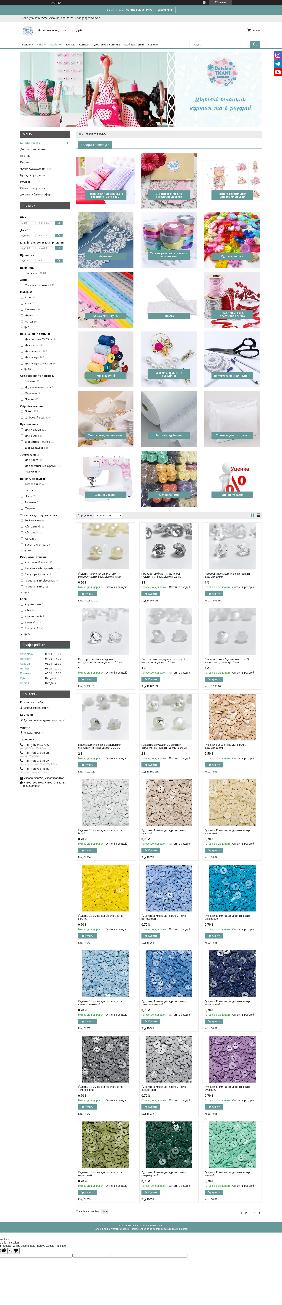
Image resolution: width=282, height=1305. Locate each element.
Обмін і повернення (32, 188)
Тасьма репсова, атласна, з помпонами (168, 255)
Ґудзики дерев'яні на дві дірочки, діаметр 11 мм (226, 746)
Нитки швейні (105, 375)
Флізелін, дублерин (168, 435)
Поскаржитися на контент (144, 1229)
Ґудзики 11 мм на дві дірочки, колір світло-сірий (164, 1088)
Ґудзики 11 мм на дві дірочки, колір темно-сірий (100, 1088)
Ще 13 (27, 369)
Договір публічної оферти (36, 194)
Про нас (70, 44)
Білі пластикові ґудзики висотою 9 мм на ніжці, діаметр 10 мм (227, 661)
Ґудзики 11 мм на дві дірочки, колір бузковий (227, 1088)
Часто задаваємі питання (36, 168)
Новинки (152, 44)
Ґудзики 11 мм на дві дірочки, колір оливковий (100, 1174)
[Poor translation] (14, 1251)
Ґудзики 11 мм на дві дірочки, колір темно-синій (227, 1003)
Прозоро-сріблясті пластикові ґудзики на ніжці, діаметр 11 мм (161, 575)
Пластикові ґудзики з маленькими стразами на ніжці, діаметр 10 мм (99, 746)
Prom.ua (158, 1225)
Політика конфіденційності (173, 1229)
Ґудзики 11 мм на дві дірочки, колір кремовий (227, 832)
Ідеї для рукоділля (32, 175)
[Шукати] (255, 44)
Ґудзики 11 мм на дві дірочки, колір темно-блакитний (164, 1003)
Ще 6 (26, 327)
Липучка (169, 316)
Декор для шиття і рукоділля (169, 374)
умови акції (165, 10)
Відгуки (25, 162)
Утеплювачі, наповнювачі (105, 435)
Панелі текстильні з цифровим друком (232, 195)
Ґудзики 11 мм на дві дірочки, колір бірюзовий (227, 917)
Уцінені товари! (232, 494)
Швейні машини (105, 494)
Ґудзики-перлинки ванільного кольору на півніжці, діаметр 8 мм (99, 575)
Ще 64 (27, 634)
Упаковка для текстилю (232, 435)
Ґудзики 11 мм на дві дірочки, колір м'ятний (227, 1174)
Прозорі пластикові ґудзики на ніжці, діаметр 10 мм (228, 575)
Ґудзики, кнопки (232, 256)
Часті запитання (133, 44)
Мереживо (105, 256)
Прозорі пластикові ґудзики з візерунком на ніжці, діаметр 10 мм (100, 661)
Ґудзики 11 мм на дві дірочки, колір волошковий (164, 917)
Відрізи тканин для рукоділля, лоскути (169, 195)
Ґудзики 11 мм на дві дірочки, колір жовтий (100, 917)
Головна (27, 44)
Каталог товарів (47, 44)
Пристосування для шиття (232, 375)
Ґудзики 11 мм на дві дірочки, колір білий (100, 832)
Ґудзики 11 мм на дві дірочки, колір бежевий (164, 832)
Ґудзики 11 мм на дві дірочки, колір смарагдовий (164, 1174)
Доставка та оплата (107, 44)
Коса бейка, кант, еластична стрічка (232, 314)
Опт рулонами (169, 494)
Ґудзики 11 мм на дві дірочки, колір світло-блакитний (100, 1003)
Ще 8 (26, 592)
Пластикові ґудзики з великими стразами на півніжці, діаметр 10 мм (164, 746)
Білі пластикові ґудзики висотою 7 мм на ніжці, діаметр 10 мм (163, 661)
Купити (89, 593)
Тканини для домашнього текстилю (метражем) (105, 195)
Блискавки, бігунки (105, 316)
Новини (25, 181)
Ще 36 (27, 550)
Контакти (84, 44)
